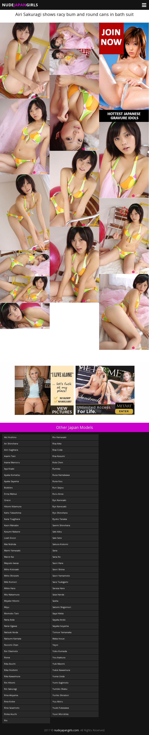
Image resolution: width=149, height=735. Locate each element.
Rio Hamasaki (59, 437)
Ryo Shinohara (60, 512)
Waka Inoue (58, 638)
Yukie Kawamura (61, 670)
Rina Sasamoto (11, 707)
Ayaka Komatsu (12, 474)
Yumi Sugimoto (60, 682)
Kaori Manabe (11, 525)
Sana (54, 550)
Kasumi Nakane (12, 531)
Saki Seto (57, 537)
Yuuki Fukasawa (60, 707)
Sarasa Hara (58, 588)
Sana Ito (56, 556)
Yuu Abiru (57, 701)
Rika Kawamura (12, 676)
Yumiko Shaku (59, 688)
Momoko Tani (11, 613)
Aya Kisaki (9, 468)
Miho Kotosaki (11, 569)
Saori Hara (57, 563)
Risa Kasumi (58, 456)
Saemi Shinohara (61, 525)
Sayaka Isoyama (60, 625)
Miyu (6, 607)
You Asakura (58, 657)
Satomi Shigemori (61, 607)
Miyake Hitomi (11, 600)
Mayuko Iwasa (11, 563)
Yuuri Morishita (60, 714)
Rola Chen (57, 462)
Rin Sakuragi (10, 688)
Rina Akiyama (11, 695)
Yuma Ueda (58, 676)
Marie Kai (9, 556)
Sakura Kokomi (60, 544)
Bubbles (8, 487)
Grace (7, 500)
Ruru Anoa (57, 493)
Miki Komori (10, 581)
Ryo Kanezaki (59, 506)
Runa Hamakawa (61, 474)
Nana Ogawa (10, 625)
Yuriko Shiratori (60, 695)
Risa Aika (56, 443)
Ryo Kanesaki (59, 500)
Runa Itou (57, 481)
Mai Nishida (10, 544)
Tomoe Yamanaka (61, 632)
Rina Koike (9, 701)
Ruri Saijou (58, 487)
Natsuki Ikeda (11, 632)
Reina (7, 657)
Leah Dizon (10, 537)
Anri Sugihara (11, 449)
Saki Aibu (57, 531)
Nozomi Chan (11, 644)
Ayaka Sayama (11, 481)
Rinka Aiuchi (10, 714)
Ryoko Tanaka (59, 519)
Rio (5, 720)
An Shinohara (11, 443)
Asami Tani (10, 456)
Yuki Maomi (58, 663)
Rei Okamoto (11, 651)
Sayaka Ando (59, 619)
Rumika (56, 468)
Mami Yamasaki (12, 550)
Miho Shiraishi (11, 575)
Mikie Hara (9, 588)
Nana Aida (9, 619)
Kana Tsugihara (12, 519)
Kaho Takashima (12, 512)
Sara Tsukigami (60, 581)
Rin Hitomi (9, 682)
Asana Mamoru (12, 462)
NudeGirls (20, 4)
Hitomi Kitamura (12, 506)
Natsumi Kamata (12, 638)
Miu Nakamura (11, 594)
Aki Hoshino (10, 437)
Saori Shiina (58, 569)
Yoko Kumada (59, 651)
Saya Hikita (58, 613)
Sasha (55, 600)
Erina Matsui (10, 493)
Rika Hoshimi (11, 670)
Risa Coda (57, 449)
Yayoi (55, 644)
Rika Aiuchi (10, 663)
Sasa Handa (58, 594)
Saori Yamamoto (61, 575)
